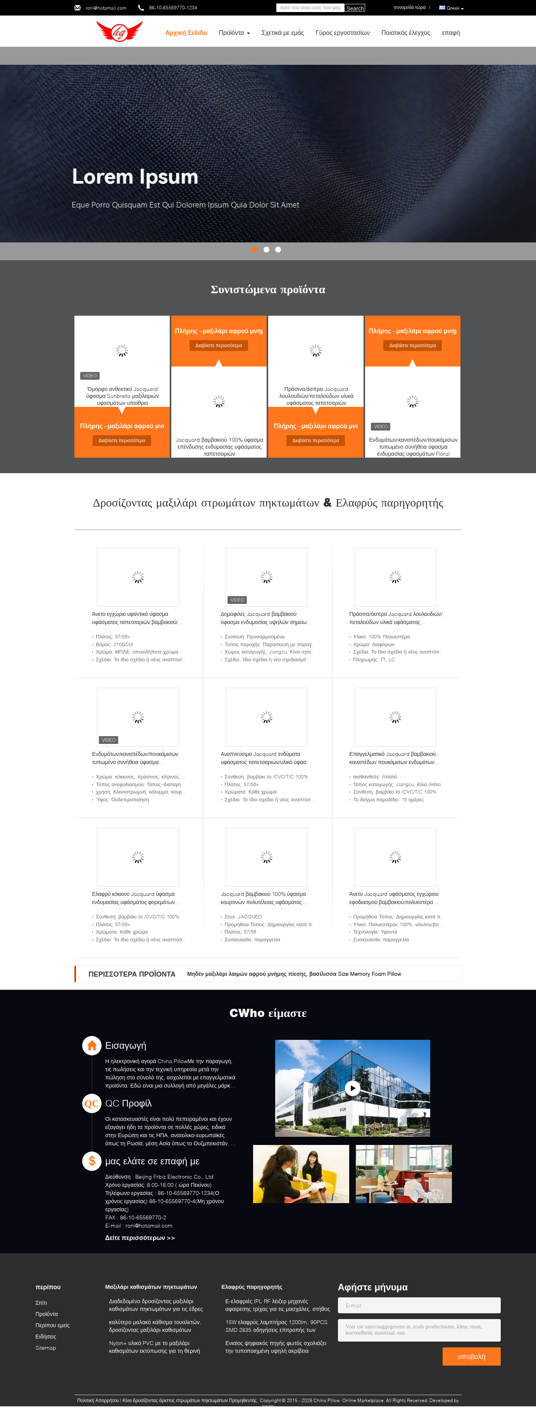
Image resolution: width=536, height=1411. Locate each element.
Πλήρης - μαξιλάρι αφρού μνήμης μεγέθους (142, 425)
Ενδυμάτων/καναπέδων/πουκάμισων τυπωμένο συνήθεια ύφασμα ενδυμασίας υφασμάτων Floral (413, 446)
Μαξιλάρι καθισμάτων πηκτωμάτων (151, 1286)
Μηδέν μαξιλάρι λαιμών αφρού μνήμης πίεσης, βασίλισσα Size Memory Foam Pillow (294, 973)
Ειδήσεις (46, 1336)
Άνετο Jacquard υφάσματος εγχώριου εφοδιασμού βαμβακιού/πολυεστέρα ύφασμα (394, 898)
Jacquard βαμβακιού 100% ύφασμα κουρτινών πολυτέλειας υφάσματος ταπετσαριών (263, 898)
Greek (455, 8)
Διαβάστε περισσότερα (121, 440)
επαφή (451, 32)
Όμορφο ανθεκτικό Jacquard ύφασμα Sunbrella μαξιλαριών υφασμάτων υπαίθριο (122, 396)
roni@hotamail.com (106, 8)
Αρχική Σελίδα (186, 32)
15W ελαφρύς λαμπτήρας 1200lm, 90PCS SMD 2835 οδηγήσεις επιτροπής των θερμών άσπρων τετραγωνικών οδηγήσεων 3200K (277, 1327)
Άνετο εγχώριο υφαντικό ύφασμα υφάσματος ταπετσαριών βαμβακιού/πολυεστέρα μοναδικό (135, 618)
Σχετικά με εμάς (283, 32)
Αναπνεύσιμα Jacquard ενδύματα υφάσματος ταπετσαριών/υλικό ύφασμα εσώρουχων (267, 758)
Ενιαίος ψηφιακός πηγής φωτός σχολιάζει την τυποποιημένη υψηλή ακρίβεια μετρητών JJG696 (276, 1348)
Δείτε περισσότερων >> (140, 1237)
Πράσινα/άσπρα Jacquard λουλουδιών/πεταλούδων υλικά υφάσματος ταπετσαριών (316, 396)
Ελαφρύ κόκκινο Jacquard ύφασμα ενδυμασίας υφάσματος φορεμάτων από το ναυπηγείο (133, 898)
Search (355, 8)
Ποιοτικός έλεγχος (405, 32)
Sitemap (46, 1347)
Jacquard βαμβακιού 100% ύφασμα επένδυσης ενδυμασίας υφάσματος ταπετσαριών (220, 446)
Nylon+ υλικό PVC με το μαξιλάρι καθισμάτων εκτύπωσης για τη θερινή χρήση (154, 1348)
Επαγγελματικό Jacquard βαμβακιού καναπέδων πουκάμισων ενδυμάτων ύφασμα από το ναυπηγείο (393, 758)
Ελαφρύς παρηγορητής (252, 1286)
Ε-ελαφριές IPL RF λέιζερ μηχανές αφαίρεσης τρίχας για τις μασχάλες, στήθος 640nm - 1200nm (278, 1306)
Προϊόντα (231, 32)
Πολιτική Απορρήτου (98, 1400)
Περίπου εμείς (53, 1325)
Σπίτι (41, 1302)
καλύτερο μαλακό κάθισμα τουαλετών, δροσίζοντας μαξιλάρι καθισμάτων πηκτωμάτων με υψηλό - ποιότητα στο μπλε (155, 1327)
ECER (268, 1407)
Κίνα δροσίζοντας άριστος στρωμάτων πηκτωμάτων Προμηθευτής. (190, 1400)
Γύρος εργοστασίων (343, 32)
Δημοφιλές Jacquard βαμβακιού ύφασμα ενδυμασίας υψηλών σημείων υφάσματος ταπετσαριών (265, 618)
